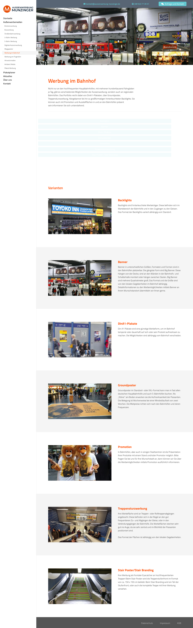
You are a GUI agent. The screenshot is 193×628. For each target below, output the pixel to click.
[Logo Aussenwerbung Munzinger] (18, 9)
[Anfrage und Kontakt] (172, 4)
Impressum (165, 623)
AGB (179, 623)
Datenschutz (147, 623)
